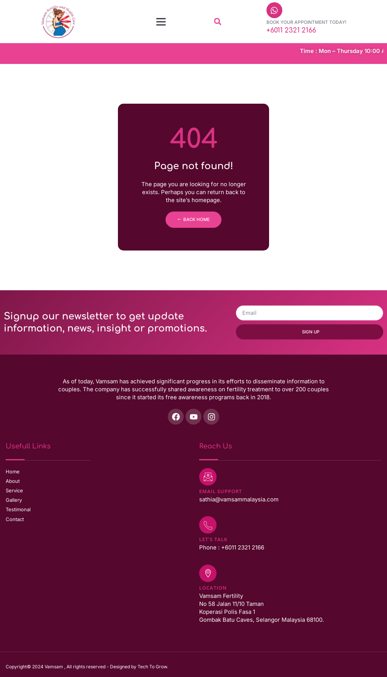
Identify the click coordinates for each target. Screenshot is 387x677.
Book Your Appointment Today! (306, 22)
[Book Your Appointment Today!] (274, 10)
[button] (161, 22)
